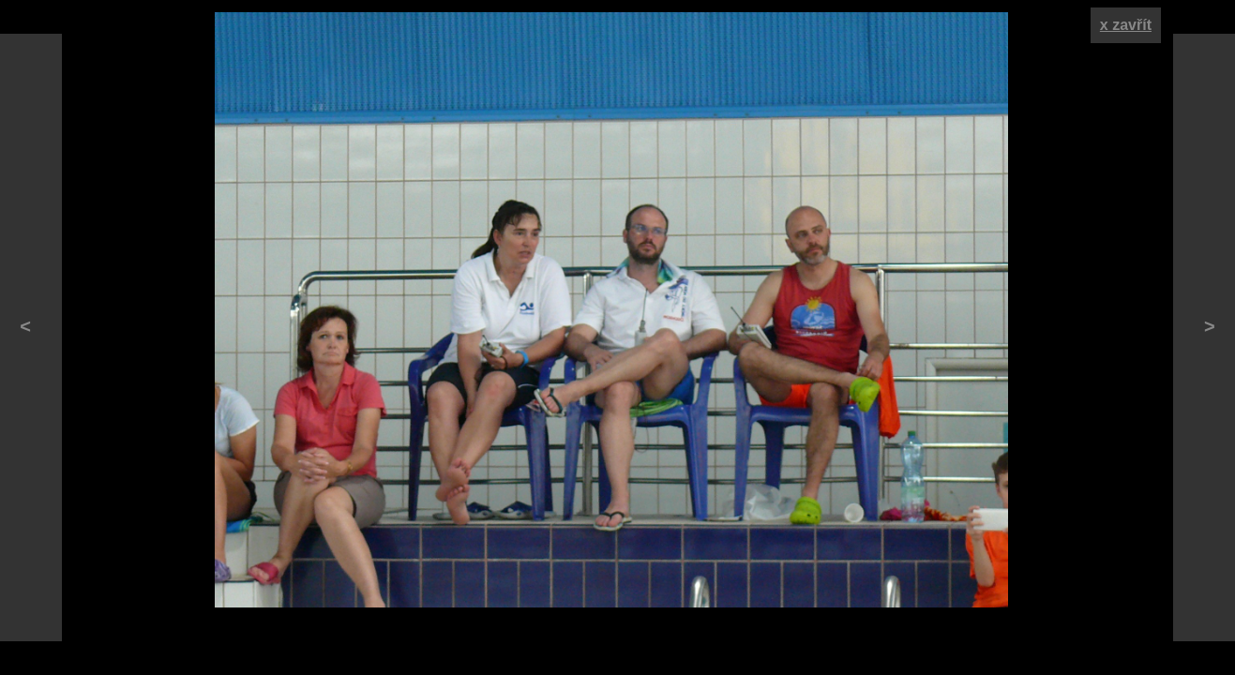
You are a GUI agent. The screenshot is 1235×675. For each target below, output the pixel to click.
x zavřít (1126, 25)
